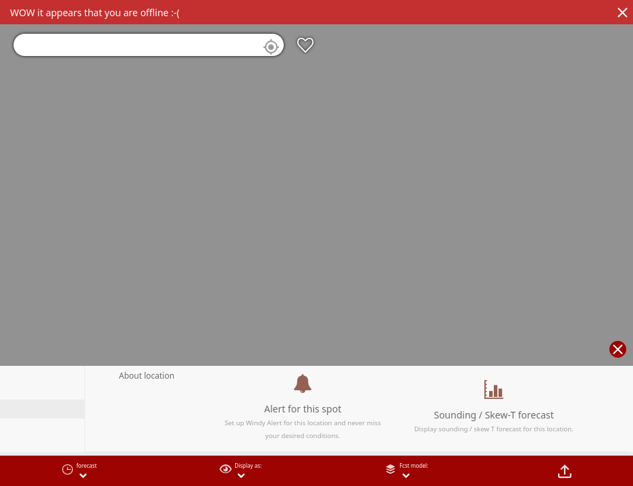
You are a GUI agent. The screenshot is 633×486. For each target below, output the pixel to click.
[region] (316, 243)
